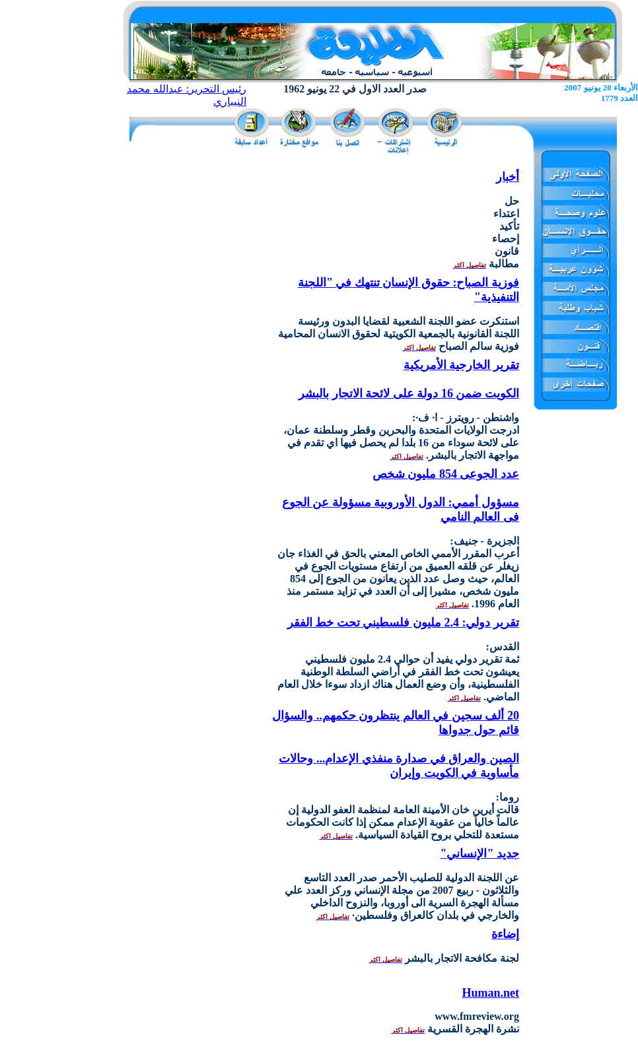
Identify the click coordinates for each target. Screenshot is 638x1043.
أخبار (507, 177)
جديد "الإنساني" (479, 853)
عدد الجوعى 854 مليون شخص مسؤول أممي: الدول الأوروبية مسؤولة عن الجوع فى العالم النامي (400, 495)
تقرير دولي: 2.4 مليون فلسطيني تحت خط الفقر (403, 622)
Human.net (490, 992)
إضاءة (505, 934)
